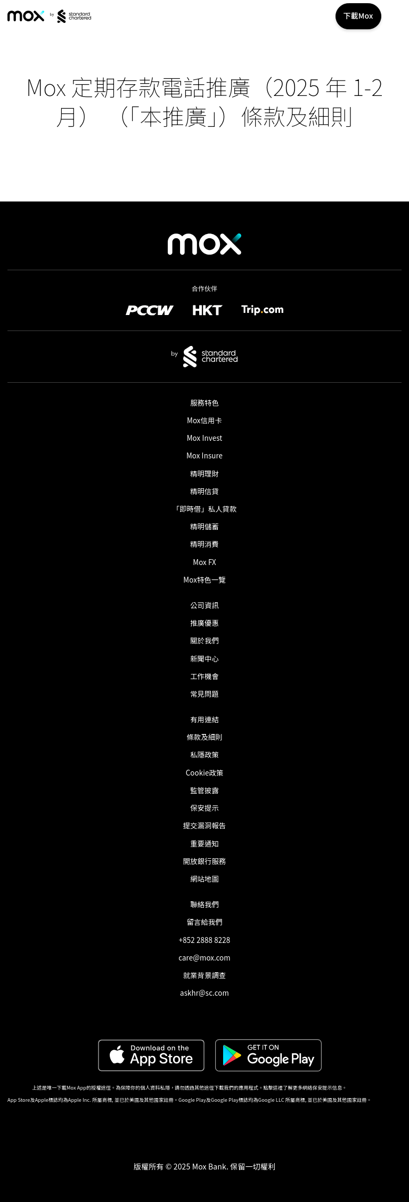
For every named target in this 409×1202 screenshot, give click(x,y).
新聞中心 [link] (204, 659)
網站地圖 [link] (204, 879)
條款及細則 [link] (204, 737)
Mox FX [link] (204, 562)
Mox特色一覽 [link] (204, 580)
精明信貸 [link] (204, 491)
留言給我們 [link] (204, 922)
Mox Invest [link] (205, 438)
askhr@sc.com (204, 993)
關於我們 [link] (204, 640)
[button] (205, 1120)
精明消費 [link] (204, 544)
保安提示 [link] (204, 808)
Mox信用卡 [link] (204, 420)
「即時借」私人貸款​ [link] (205, 509)
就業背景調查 (204, 975)
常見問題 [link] (204, 694)
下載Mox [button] (358, 15)
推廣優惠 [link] (204, 623)
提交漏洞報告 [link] (204, 825)
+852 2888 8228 (204, 940)
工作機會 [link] (204, 676)
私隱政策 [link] (204, 754)
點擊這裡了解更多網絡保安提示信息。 (305, 1087)
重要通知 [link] (204, 843)
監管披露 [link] (204, 790)
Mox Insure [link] (204, 455)
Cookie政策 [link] (205, 773)
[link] (25, 16)
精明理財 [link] (204, 474)
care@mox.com (204, 958)
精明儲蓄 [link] (204, 526)
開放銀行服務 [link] (204, 861)
